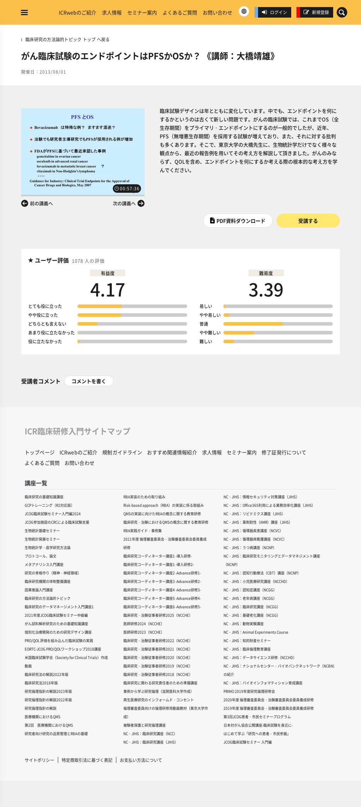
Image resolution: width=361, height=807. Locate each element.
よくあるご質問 (180, 12)
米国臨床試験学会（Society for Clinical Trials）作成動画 (66, 662)
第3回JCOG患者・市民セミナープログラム (257, 716)
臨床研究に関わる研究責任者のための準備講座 (160, 682)
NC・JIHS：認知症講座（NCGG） (250, 589)
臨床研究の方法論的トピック (48, 598)
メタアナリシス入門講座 (44, 564)
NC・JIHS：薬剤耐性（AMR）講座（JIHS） (258, 522)
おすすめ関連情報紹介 (172, 452)
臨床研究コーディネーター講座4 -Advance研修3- (162, 589)
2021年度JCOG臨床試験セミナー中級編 (56, 615)
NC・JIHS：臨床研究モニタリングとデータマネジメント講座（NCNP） (272, 560)
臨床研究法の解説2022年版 (46, 674)
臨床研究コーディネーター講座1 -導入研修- (157, 556)
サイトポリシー (39, 760)
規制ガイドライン (122, 452)
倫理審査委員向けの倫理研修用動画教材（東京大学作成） (165, 712)
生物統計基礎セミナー (42, 530)
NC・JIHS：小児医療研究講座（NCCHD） (256, 581)
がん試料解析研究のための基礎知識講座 (56, 623)
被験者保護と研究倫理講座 (144, 725)
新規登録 (316, 12)
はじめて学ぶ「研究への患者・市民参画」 (257, 733)
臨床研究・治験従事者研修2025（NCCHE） (157, 615)
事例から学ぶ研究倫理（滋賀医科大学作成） (158, 691)
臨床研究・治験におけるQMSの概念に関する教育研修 (165, 522)
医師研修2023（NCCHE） (143, 632)
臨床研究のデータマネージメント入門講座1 (59, 606)
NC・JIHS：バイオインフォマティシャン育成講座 (263, 682)
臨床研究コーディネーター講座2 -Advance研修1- (162, 572)
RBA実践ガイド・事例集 (142, 530)
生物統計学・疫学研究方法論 (48, 547)
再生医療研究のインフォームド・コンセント (158, 699)
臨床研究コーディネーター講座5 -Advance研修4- (162, 598)
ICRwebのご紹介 (77, 12)
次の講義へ (124, 203)
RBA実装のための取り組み (144, 496)
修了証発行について (284, 452)
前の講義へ (41, 203)
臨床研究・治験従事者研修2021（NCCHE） (157, 649)
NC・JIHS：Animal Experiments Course (256, 632)
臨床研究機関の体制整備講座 (48, 581)
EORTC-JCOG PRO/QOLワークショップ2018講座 (63, 649)
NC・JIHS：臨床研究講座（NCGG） (252, 606)
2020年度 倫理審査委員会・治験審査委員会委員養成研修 (269, 699)
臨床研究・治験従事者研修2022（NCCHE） (157, 640)
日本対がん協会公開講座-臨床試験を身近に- (258, 725)
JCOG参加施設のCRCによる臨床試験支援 (57, 522)
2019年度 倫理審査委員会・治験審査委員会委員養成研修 (269, 708)
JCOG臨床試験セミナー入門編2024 (53, 513)
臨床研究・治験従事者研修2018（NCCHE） (157, 674)
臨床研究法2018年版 (41, 682)
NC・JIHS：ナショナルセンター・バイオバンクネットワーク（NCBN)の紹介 (279, 670)
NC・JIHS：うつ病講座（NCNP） (250, 547)
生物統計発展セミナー (42, 539)
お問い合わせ (217, 12)
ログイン (274, 12)
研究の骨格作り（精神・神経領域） (53, 572)
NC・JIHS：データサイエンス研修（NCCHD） (260, 657)
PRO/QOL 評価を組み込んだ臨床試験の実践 (59, 640)
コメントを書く (89, 380)
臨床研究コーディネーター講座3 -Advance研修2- (162, 581)
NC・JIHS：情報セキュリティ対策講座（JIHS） (261, 496)
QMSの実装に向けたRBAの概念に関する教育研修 (162, 513)
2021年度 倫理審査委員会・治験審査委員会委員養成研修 (165, 543)
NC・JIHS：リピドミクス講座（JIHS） (254, 513)
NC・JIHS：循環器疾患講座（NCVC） (253, 530)
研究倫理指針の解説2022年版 (48, 699)
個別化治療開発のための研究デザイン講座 (58, 632)
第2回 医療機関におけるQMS (49, 725)
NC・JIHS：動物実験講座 (244, 623)
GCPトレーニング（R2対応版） (49, 505)
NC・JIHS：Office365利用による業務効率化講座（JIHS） (269, 505)
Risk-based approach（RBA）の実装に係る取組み (163, 505)
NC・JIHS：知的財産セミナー (247, 640)
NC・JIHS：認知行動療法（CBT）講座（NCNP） (262, 572)
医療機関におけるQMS (42, 716)
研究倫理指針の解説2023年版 (48, 691)
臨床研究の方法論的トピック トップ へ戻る (67, 39)
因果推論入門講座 (39, 589)
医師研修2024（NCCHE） (143, 623)
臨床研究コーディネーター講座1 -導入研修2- (158, 564)
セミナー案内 (142, 12)
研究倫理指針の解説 (40, 708)
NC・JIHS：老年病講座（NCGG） (250, 598)
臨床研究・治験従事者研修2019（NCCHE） (157, 666)
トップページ (40, 452)
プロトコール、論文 (40, 556)
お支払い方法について (141, 760)
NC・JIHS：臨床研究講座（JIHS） (150, 742)
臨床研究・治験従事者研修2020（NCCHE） (157, 657)
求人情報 (112, 12)
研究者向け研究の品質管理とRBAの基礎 (56, 733)
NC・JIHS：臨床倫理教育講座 (247, 649)
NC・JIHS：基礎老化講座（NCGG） (252, 615)
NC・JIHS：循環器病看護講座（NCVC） (255, 539)
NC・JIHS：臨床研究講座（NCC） (150, 733)
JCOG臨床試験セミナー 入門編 (248, 742)
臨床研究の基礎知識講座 (44, 496)
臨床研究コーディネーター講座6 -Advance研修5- (162, 606)
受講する (308, 220)
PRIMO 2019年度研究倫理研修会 (249, 691)
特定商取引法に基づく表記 (87, 760)
